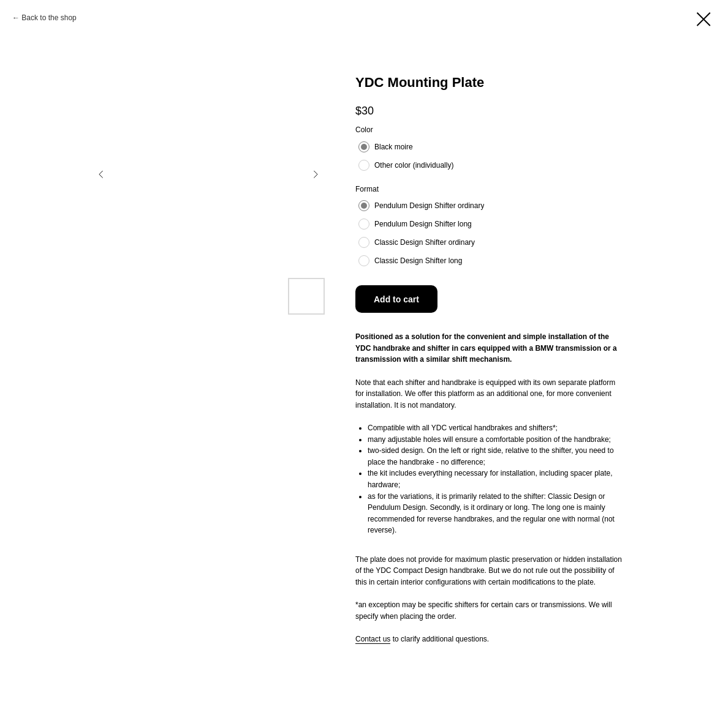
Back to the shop (48, 17)
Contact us (372, 639)
